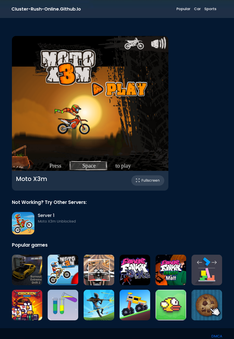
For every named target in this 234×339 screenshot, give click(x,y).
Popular (183, 8)
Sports (210, 8)
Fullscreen (148, 180)
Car (197, 8)
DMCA (216, 336)
